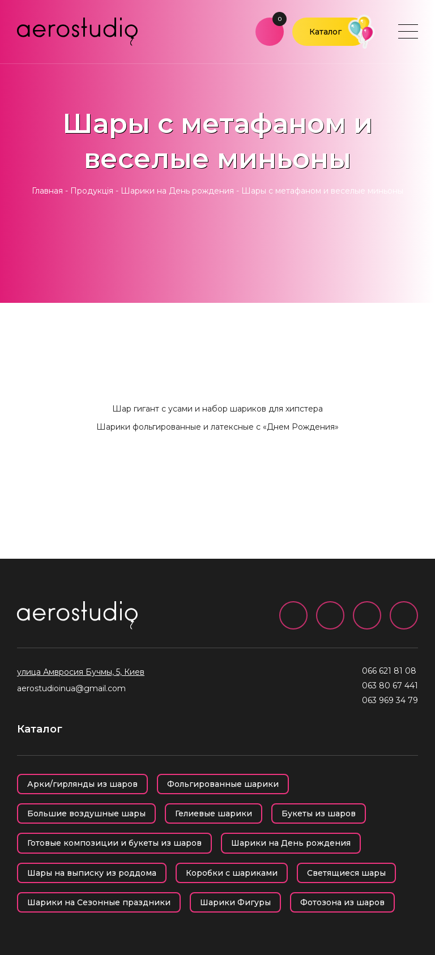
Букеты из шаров (319, 813)
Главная (47, 191)
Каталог (325, 32)
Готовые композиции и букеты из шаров (114, 843)
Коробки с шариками (232, 873)
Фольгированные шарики (223, 784)
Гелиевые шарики (213, 813)
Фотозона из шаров (342, 902)
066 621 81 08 (389, 670)
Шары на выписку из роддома (91, 873)
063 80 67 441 (390, 685)
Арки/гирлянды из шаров (82, 784)
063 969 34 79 (390, 700)
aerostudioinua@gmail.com (71, 688)
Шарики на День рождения (177, 191)
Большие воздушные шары (86, 813)
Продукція (91, 191)
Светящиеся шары (346, 873)
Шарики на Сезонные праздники (98, 902)
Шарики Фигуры (235, 902)
